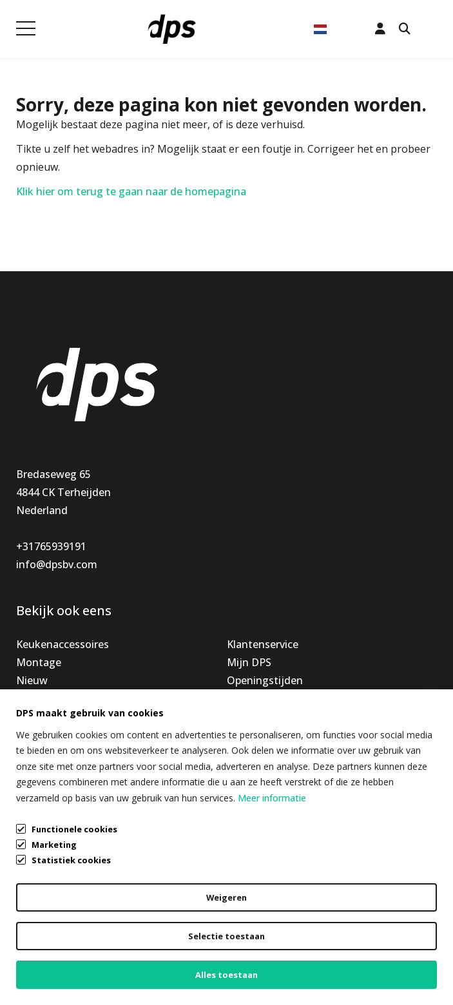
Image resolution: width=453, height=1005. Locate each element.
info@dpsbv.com (56, 564)
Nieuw (32, 680)
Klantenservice (262, 644)
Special (33, 698)
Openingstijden (265, 680)
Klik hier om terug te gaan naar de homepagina (131, 191)
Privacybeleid (47, 939)
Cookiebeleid (47, 964)
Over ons (249, 698)
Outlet (32, 716)
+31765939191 (51, 546)
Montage (38, 662)
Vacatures (251, 716)
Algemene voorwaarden (74, 915)
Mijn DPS (249, 662)
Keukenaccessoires (62, 644)
